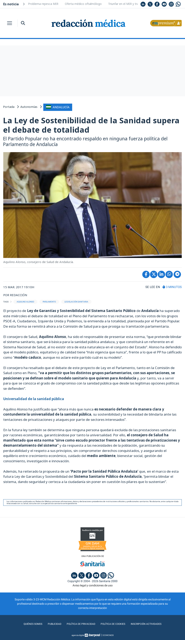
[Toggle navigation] (9, 23)
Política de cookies (114, 623)
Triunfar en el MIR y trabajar (126, 4)
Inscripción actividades (150, 623)
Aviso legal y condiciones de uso (93, 585)
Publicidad (51, 623)
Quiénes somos (28, 623)
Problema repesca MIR (43, 4)
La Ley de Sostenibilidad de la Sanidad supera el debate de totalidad (91, 124)
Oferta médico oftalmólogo (83, 4)
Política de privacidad (79, 623)
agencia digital (78, 635)
